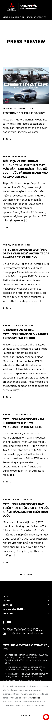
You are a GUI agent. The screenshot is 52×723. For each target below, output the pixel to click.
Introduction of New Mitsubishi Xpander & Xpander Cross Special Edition (25, 334)
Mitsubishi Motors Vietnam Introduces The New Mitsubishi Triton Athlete (23, 422)
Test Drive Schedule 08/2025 (24, 113)
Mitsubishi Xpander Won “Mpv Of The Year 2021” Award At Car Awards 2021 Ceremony (26, 253)
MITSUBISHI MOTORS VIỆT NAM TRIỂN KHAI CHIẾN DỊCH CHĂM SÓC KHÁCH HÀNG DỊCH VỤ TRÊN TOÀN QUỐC (26, 509)
